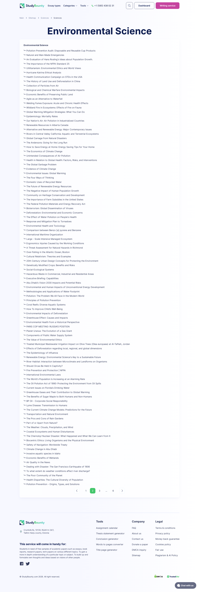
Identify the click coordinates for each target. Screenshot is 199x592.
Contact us (137, 539)
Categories (70, 5)
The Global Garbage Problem (40, 164)
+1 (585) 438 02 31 (102, 5)
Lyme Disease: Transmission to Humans (45, 405)
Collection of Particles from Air (41, 85)
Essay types (54, 5)
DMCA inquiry (139, 549)
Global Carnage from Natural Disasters (45, 138)
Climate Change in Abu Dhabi (40, 449)
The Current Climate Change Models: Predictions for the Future (58, 409)
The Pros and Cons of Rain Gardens (43, 418)
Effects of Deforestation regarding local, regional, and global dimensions (63, 348)
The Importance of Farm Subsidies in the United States (53, 199)
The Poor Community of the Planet (43, 475)
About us (136, 533)
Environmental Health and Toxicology (44, 225)
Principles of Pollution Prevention (42, 300)
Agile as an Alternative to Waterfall (43, 98)
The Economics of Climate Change (43, 151)
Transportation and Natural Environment (46, 414)
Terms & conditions (165, 528)
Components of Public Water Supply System (48, 335)
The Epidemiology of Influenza (41, 352)
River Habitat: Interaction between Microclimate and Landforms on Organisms (65, 361)
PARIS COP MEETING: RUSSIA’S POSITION (47, 326)
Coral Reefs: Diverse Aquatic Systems (44, 304)
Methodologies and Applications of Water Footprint (52, 291)
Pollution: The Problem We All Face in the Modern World (54, 295)
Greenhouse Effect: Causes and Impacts (46, 317)
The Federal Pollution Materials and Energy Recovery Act (54, 204)
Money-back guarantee (167, 539)
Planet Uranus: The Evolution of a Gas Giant (48, 331)
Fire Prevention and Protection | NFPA (45, 370)
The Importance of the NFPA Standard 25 (46, 63)
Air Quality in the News (37, 462)
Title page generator (106, 549)
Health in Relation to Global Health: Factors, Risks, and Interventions (60, 160)
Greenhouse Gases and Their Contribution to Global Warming (57, 392)
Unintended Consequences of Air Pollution (47, 155)
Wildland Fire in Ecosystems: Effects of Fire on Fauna (52, 107)
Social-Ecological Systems (39, 269)
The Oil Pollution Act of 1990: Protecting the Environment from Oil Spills (62, 383)
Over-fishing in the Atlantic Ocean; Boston (47, 252)
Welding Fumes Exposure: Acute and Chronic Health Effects (56, 103)
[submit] (129, 5)
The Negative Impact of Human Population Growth (51, 190)
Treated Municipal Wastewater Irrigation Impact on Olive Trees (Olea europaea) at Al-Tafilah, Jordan (77, 344)
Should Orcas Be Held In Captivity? (43, 366)
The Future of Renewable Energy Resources (47, 186)
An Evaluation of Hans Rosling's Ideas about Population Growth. (58, 59)
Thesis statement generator (110, 533)
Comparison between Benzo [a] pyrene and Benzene (52, 230)
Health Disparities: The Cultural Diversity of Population (53, 479)
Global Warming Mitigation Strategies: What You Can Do (54, 112)
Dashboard (144, 5)
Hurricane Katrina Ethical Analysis (42, 72)
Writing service (167, 5)
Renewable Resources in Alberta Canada (46, 125)
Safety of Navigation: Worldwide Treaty (45, 444)
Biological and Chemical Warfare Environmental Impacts (54, 90)
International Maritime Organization (43, 234)
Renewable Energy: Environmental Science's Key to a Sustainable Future (62, 357)
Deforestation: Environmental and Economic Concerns (53, 212)
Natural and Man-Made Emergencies (44, 55)
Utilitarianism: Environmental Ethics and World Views (52, 68)
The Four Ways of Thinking (39, 177)
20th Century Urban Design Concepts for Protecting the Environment (61, 260)
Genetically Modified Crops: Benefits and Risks (49, 265)
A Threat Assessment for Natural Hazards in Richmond (53, 247)
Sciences (45, 18)
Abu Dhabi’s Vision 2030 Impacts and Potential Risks (52, 282)
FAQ (134, 528)
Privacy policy (162, 533)
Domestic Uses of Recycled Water (43, 182)
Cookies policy (163, 544)
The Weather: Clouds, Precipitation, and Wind (48, 427)
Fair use (159, 549)
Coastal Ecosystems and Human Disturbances (49, 431)
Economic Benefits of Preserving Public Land (48, 94)
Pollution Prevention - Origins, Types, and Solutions (51, 484)
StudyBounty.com (30, 576)
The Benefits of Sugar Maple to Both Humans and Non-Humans (58, 396)
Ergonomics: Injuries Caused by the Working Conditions (54, 243)
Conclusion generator (107, 539)
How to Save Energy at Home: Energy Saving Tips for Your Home (59, 147)
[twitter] (28, 564)
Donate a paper (140, 544)
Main (22, 18)
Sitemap (32, 18)
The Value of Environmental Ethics (43, 339)
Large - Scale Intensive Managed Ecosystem (48, 239)
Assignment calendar (107, 528)
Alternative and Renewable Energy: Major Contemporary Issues (58, 129)
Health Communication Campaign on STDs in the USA (53, 77)
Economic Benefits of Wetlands (41, 458)
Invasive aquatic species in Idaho (42, 453)
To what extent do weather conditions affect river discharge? (57, 471)
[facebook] (22, 564)
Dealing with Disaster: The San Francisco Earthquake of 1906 (57, 466)
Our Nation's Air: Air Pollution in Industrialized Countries (54, 120)
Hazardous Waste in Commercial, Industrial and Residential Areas (59, 274)
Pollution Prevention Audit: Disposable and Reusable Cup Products (59, 50)
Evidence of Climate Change (40, 169)
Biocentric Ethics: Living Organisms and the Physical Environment (59, 440)
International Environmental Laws (42, 374)
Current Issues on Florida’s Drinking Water (47, 387)
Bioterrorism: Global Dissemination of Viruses (48, 208)
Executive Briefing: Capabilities (41, 278)
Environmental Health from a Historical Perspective (51, 322)
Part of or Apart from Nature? (40, 422)
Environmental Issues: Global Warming (45, 173)
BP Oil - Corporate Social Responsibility (46, 401)
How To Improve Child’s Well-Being (43, 309)
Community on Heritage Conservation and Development (54, 195)
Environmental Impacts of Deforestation (46, 313)
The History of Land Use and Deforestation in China (52, 81)
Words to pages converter (109, 544)
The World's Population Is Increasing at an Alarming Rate (54, 379)
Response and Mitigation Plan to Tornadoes (47, 221)
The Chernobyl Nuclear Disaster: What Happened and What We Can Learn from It (67, 436)
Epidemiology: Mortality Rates (41, 116)
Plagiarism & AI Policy (166, 555)
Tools (84, 5)
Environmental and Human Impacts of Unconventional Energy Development (64, 287)
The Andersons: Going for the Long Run (45, 142)
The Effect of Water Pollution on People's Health (50, 217)
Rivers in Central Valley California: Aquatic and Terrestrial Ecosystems (61, 133)
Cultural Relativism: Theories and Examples (47, 256)
